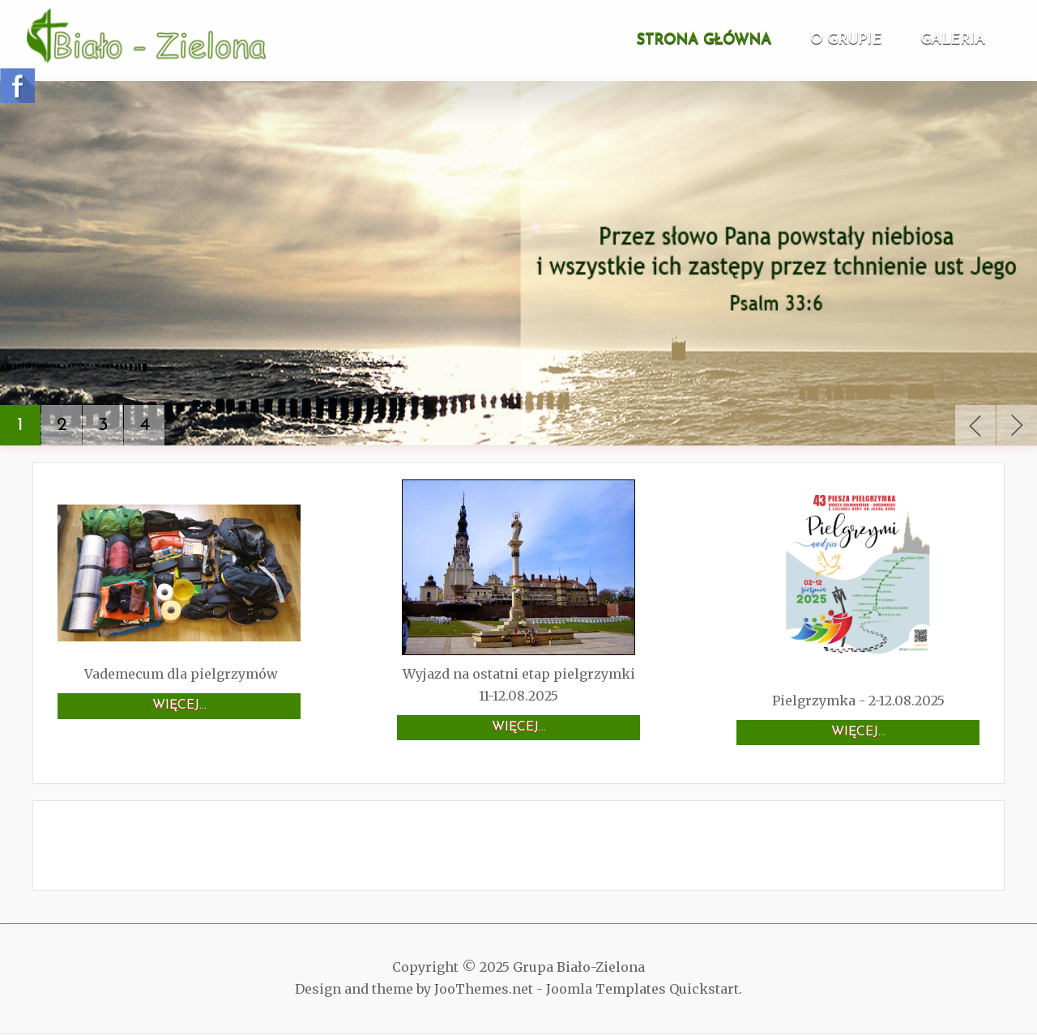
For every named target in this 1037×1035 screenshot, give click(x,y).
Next (1016, 425)
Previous (975, 425)
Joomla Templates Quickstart (642, 989)
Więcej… (179, 705)
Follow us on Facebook (17, 85)
